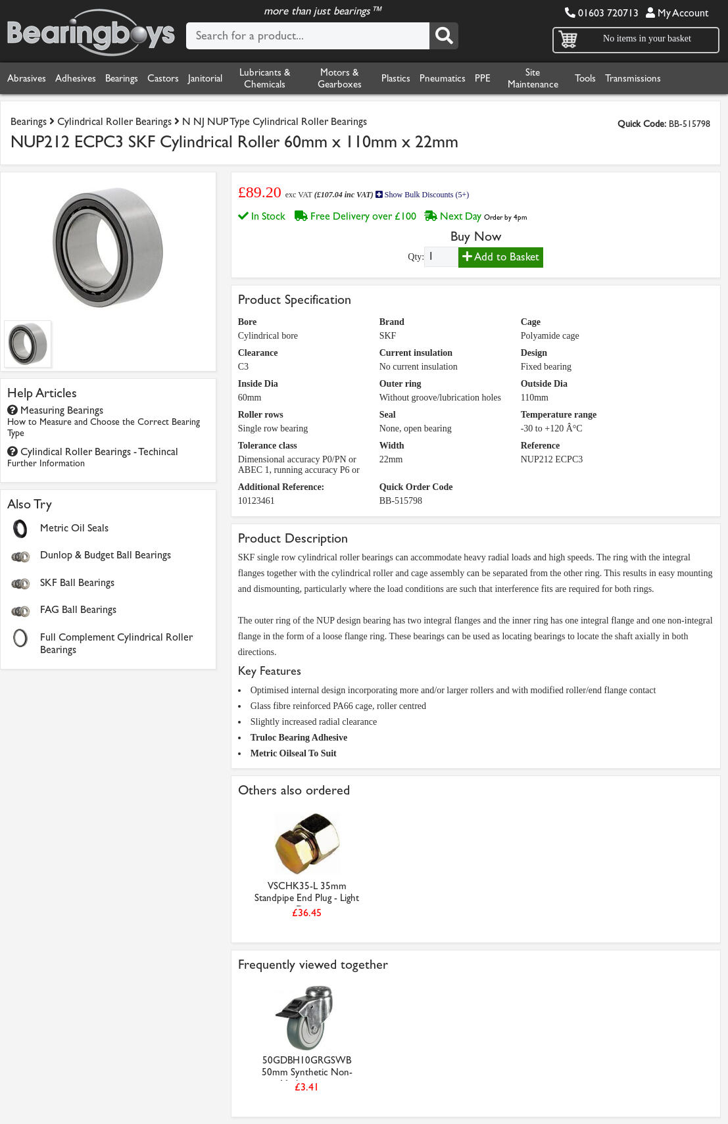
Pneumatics (443, 78)
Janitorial (205, 78)
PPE (483, 78)
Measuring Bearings (103, 421)
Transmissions (633, 78)
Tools (585, 78)
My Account (677, 13)
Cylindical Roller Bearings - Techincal (92, 457)
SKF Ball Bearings (77, 582)
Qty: (416, 257)
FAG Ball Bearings (78, 609)
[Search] (443, 35)
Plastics (395, 78)
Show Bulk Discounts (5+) (422, 194)
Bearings (121, 78)
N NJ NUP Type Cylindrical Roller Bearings (274, 121)
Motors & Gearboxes (340, 78)
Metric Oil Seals (74, 528)
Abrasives (26, 78)
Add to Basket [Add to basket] (500, 257)
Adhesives (75, 78)
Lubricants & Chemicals (264, 78)
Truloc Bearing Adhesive (299, 738)
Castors (163, 78)
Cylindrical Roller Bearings (114, 121)
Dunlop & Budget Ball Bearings (105, 555)
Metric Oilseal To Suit (294, 753)
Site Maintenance (533, 78)
